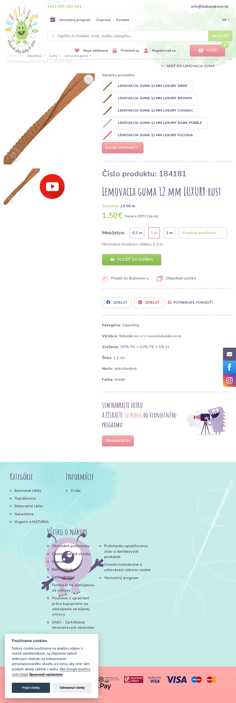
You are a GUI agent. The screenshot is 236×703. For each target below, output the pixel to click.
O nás (76, 490)
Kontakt (122, 20)
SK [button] (224, 20)
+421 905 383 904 (64, 6)
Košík (207, 50)
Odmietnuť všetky (72, 687)
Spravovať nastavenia (46, 675)
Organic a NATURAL (31, 521)
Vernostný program (70, 19)
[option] (49, 119)
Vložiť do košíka (131, 259)
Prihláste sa (118, 440)
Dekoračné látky (28, 506)
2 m (169, 233)
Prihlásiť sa (126, 50)
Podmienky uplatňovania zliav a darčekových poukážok (126, 551)
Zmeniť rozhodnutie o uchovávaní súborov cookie (127, 567)
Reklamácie (62, 569)
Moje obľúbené (91, 50)
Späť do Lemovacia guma (191, 66)
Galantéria (34, 56)
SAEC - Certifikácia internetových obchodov (73, 625)
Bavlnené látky (27, 490)
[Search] (139, 36)
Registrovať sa (160, 50)
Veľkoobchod (63, 577)
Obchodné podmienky (71, 546)
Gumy (53, 56)
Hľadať (220, 36)
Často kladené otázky (71, 554)
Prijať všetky (31, 687)
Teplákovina (25, 498)
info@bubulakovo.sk (210, 6)
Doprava (103, 20)
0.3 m (137, 233)
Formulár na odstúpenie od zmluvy (73, 588)
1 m (154, 233)
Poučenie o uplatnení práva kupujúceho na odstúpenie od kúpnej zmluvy (71, 606)
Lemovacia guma (76, 56)
